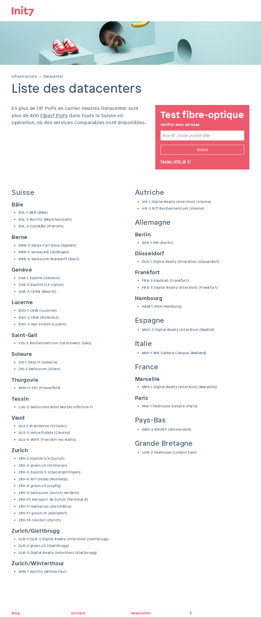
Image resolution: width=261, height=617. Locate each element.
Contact (78, 613)
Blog (15, 613)
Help (189, 162)
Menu (245, 10)
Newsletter (141, 613)
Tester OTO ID (173, 161)
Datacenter (53, 76)
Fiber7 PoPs (54, 116)
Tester (202, 149)
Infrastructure (24, 76)
